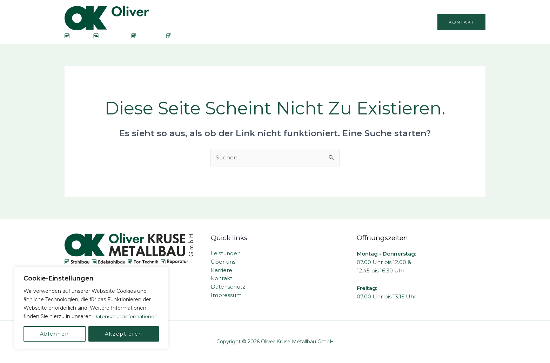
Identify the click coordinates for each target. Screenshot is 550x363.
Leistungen (344, 22)
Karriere (382, 22)
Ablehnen (54, 334)
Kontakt (221, 279)
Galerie (415, 22)
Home (270, 22)
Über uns (303, 22)
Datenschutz (228, 287)
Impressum (226, 295)
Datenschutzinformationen (57, 316)
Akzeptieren (123, 334)
